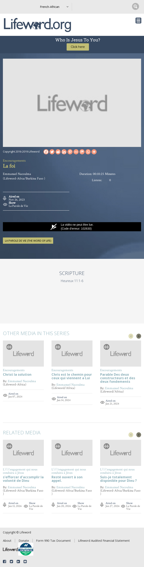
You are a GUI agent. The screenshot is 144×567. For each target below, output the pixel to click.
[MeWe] (76, 151)
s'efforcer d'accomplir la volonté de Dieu (23, 479)
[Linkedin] (64, 151)
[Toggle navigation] (138, 20)
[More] (94, 151)
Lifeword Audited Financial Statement (104, 540)
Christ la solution (17, 375)
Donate (24, 540)
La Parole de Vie (18, 206)
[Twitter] (52, 151)
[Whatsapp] (88, 151)
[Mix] (82, 151)
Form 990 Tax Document (53, 540)
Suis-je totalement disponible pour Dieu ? (118, 479)
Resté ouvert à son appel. (67, 479)
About (7, 540)
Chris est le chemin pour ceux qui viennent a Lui (72, 376)
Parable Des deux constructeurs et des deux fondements (117, 378)
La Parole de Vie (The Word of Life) (28, 240)
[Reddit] (58, 151)
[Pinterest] (70, 151)
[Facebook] (46, 151)
